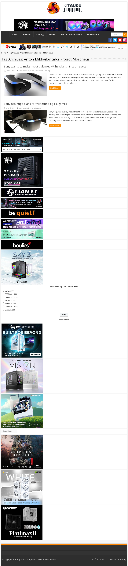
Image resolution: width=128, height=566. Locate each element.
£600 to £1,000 (11, 294)
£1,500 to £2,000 (11, 300)
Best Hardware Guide (71, 34)
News (14, 34)
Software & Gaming (42, 71)
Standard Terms (49, 559)
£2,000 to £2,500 (11, 303)
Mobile (52, 34)
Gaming (40, 34)
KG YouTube (93, 34)
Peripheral (30, 71)
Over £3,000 (10, 310)
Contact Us (114, 559)
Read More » (54, 88)
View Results (64, 319)
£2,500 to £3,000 (11, 306)
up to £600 (9, 291)
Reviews (27, 34)
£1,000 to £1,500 (11, 297)
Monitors (22, 71)
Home (5, 34)
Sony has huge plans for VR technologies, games (35, 104)
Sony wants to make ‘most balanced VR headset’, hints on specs (45, 66)
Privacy (123, 559)
